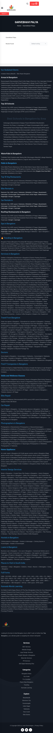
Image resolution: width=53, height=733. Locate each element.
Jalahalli (33, 130)
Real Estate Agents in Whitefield (39, 289)
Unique (35, 602)
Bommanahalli (25, 130)
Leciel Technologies (28, 725)
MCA (12, 580)
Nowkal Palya (12, 87)
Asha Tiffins (42, 244)
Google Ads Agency (36, 368)
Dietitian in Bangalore (7, 257)
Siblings (45, 592)
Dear (7, 596)
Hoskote (5, 144)
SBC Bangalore (15, 582)
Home (19, 26)
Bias (9, 605)
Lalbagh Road (34, 83)
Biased (13, 605)
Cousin (22, 592)
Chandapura (43, 141)
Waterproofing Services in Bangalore (11, 262)
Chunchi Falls (36, 159)
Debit (4, 590)
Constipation (43, 600)
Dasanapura (24, 91)
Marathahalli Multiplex (36, 246)
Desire (27, 602)
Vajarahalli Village (22, 87)
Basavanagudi (5, 81)
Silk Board (13, 401)
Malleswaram (28, 127)
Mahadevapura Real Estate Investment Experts (27, 280)
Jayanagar (43, 81)
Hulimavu (22, 137)
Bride (50, 602)
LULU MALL (18, 173)
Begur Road (18, 132)
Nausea (36, 600)
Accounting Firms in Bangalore (32, 262)
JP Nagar (23, 96)
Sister (21, 600)
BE (27, 578)
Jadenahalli (15, 89)
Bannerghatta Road (16, 81)
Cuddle (22, 602)
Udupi (10, 566)
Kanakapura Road (14, 134)
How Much (42, 594)
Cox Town (24, 144)
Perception (27, 600)
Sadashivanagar (5, 85)
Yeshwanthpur (7, 137)
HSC (34, 578)
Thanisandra (31, 134)
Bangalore (4, 399)
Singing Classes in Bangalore (34, 385)
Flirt (17, 598)
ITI (23, 580)
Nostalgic (3, 594)
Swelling (25, 609)
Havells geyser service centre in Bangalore (30, 457)
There (15, 609)
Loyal (49, 596)
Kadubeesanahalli (6, 96)
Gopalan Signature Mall (32, 169)
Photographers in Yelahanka (9, 446)
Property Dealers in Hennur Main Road (30, 282)
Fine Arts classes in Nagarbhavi (28, 383)
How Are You (40, 590)
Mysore (35, 566)
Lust (32, 600)
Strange (41, 609)
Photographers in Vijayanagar (20, 443)
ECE (2, 578)
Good (17, 592)
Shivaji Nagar (5, 93)
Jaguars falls (27, 159)
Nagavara (14, 98)
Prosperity (10, 611)
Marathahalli (15, 85)
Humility (8, 600)
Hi (1, 590)
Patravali (3, 607)
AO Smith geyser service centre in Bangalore (32, 453)
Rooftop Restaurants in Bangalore (16, 212)
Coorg (49, 566)
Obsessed (48, 590)
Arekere (38, 130)
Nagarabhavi (4, 100)
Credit (9, 590)
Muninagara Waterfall (34, 157)
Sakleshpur (4, 566)
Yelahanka (4, 87)
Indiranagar (4, 109)
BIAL (37, 580)
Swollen (10, 609)
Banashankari (15, 123)
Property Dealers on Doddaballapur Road (29, 284)
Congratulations (43, 602)
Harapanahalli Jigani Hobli (42, 85)
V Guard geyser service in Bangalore (28, 461)
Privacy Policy (39, 725)
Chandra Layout (42, 144)
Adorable (4, 605)
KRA (41, 576)
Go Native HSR (41, 248)
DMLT (49, 576)
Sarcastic (38, 605)
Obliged (14, 607)
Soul (16, 596)
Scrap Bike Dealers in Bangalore (17, 266)
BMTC (46, 580)
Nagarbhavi (24, 134)
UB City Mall (23, 167)
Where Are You (5, 598)
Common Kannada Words (26, 598)
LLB (20, 580)
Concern (27, 592)
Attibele (37, 141)
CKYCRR (8, 576)
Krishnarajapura (5, 98)
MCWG (14, 576)
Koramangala (23, 85)
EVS (6, 578)
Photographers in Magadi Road (35, 433)
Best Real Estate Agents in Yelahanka (27, 276)
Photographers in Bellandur (9, 429)
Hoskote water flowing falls (18, 157)
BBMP (28, 580)
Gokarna (23, 566)
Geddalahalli (23, 89)
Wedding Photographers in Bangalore (37, 274)
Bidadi (39, 87)
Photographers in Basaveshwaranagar (31, 427)
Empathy (35, 594)
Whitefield (31, 85)
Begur (12, 132)
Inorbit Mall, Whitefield (7, 173)
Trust (32, 592)
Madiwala (45, 98)
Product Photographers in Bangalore (34, 272)
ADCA (11, 578)
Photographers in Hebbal (43, 429)
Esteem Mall (44, 169)
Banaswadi (39, 139)
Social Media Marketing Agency (31, 370)
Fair (14, 592)
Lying (48, 594)
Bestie (25, 596)
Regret (30, 596)
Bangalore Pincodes (18, 242)
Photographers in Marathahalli (9, 435)
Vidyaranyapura (41, 134)
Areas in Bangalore (9, 77)
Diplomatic (31, 607)
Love (49, 609)
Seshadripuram (21, 139)
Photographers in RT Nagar (9, 439)
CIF (15, 578)
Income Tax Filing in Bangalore (32, 264)
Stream (20, 609)
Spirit (45, 609)
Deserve (9, 592)
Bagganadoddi (32, 87)
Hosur (13, 83)
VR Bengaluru (21, 169)
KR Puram (38, 132)
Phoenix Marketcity (13, 167)
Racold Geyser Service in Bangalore (32, 459)
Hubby (12, 598)
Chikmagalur (42, 566)
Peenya (26, 141)
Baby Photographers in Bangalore (24, 268)
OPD (24, 576)
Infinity (46, 598)
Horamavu (32, 111)
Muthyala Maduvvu (17, 159)
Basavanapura (22, 98)
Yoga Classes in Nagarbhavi (17, 388)
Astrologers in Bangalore (8, 276)
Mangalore (17, 566)
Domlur (28, 137)
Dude (25, 607)
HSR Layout (15, 96)
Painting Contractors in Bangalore (41, 259)
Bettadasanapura (15, 91)
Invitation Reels (5, 73)
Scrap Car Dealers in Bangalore (37, 266)
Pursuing (3, 611)
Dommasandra (32, 89)
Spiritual (44, 607)
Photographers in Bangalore (38, 270)
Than (40, 592)
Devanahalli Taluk (6, 89)
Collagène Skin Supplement (40, 314)
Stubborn (25, 605)
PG (50, 578)
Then (36, 592)
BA (38, 578)
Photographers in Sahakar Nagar (27, 439)
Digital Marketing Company (21, 368)
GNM (2, 576)
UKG (32, 576)
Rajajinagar (25, 83)
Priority (44, 605)
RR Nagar (45, 130)
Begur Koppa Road (28, 132)
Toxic (34, 596)
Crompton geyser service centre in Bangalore (35, 455)
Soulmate (32, 605)
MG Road (18, 83)
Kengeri (49, 81)
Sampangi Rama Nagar (41, 91)
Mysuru (31, 91)
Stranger (31, 609)
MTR (41, 580)
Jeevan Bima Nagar (15, 144)
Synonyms (4, 609)
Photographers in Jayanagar (9, 431)
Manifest (22, 594)
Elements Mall (31, 171)
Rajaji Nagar (19, 127)
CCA (28, 576)
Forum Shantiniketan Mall (18, 171)
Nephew (16, 594)
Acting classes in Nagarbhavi (9, 379)
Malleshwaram (6, 83)
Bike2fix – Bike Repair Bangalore (20, 73)
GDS (19, 578)
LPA (30, 578)
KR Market (20, 141)
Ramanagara (46, 87)
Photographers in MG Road (27, 435)
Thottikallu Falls (5, 157)
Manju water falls (6, 159)
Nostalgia (10, 594)
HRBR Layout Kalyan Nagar (21, 246)
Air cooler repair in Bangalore (9, 453)
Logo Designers (47, 368)
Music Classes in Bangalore (17, 385)
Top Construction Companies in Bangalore (29, 295)
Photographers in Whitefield (38, 443)
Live (41, 598)
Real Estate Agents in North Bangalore (17, 289)
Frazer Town (42, 83)
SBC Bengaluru (28, 242)
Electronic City (35, 81)
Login (34, 3)
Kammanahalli (11, 141)
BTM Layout (30, 98)
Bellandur (38, 98)
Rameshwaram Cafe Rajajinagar (40, 250)
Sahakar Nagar (7, 146)
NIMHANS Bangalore (31, 244)
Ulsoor (6, 130)
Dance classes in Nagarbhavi (9, 383)
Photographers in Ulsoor (35, 441)
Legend (3, 596)
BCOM (7, 580)
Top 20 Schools (8, 103)
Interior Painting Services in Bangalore (19, 259)
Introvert (3, 592)
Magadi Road (31, 139)
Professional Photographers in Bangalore (13, 274)
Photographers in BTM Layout (26, 429)
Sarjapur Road (24, 123)
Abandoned (16, 602)
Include (3, 600)
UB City (24, 582)
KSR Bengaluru (5, 582)
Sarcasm (8, 602)
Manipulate (29, 594)
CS (45, 576)
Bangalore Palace (6, 242)
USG (37, 576)
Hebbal (46, 96)
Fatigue (3, 602)
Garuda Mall (43, 167)
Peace (9, 607)
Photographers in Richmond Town (36, 437)
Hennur (20, 93)
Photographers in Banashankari (10, 427)
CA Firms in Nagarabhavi (15, 264)
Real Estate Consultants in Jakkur (34, 291)
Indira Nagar (26, 81)
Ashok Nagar (13, 93)
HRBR (33, 580)
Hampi (30, 566)
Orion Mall (4, 167)
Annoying (19, 605)
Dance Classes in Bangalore (42, 381)
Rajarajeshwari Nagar (9, 139)
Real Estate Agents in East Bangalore (24, 287)
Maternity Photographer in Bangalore (18, 270)
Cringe (12, 596)
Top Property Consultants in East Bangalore (32, 293)
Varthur (32, 141)
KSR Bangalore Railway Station (15, 244)
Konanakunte (5, 91)
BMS (2, 580)
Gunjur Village (37, 93)
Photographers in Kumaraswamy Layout (13, 433)
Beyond (44, 596)
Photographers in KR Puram (43, 431)
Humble (37, 598)
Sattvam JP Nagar (20, 248)
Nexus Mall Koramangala (8, 169)
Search (4, 13)
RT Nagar (6, 132)
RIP (36, 609)
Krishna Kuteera (31, 248)
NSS (41, 578)
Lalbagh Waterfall (46, 157)
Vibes (20, 596)
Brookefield (30, 96)
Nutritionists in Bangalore (21, 257)
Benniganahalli (39, 96)
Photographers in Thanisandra (18, 441)
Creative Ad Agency (6, 368)
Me (13, 600)
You (31, 602)
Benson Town (32, 144)
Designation (32, 590)
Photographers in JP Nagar (26, 431)
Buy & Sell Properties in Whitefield (31, 278)
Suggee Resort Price (23, 250)
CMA (16, 580)
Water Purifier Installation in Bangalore (25, 464)
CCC (23, 578)
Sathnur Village (42, 89)
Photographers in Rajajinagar (17, 437)
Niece (16, 600)
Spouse (39, 596)
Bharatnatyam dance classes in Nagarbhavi (20, 381)
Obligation (20, 607)
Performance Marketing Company (11, 370)
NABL (19, 576)
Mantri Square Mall (33, 167)
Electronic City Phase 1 (10, 125)
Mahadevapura (28, 93)
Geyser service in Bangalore (9, 457)
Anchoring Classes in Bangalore (28, 379)
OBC (46, 578)
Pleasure (38, 607)
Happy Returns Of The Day (20, 590)
